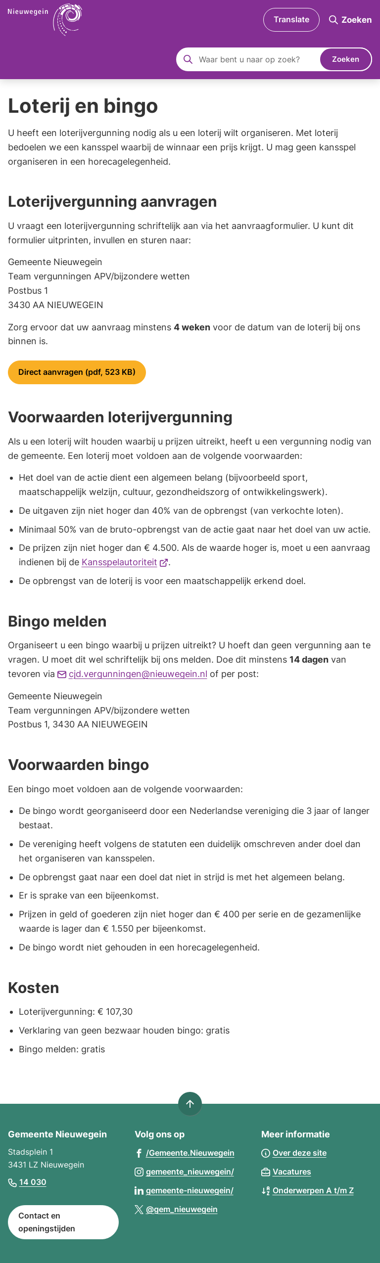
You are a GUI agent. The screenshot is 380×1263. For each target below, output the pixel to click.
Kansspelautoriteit (125, 562)
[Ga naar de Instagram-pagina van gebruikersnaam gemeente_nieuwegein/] (184, 1171)
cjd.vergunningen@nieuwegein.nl (132, 674)
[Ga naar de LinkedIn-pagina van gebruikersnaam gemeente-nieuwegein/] (184, 1190)
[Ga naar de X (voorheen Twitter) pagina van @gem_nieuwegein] (176, 1209)
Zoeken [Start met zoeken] (345, 59)
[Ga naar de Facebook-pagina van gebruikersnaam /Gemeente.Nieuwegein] (185, 1152)
